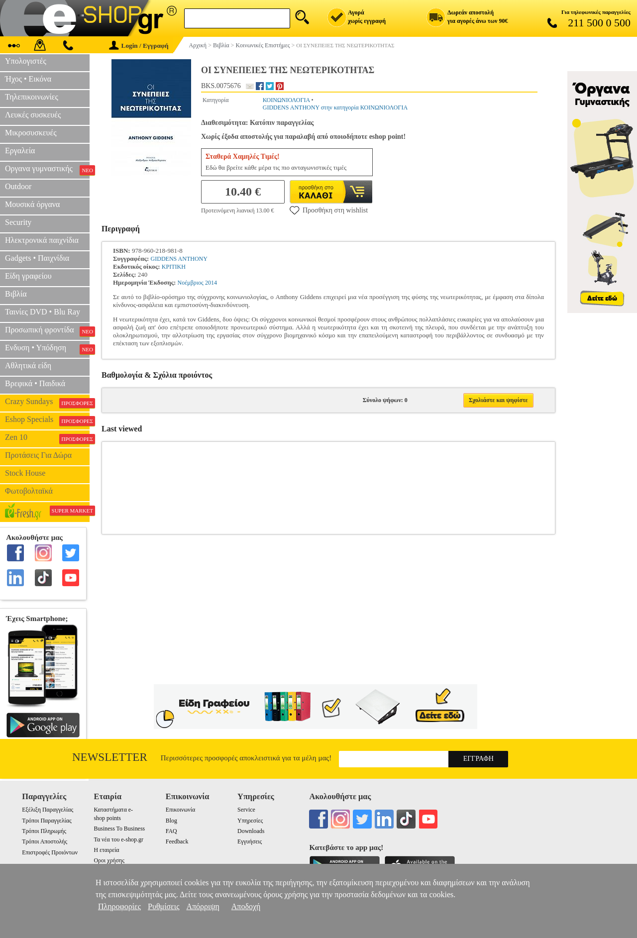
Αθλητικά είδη (28, 365)
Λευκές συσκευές (33, 114)
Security (18, 222)
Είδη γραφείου (28, 276)
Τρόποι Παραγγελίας (46, 820)
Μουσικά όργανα (32, 204)
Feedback (177, 841)
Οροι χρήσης (109, 860)
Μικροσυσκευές (31, 132)
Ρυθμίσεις (163, 906)
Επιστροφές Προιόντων (50, 852)
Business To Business (119, 828)
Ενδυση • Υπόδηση (47, 348)
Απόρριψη (202, 906)
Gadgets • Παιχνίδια (37, 258)
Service (246, 809)
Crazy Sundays (47, 402)
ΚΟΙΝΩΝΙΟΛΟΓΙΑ (286, 100)
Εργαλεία (20, 150)
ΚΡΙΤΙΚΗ (174, 266)
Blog (171, 820)
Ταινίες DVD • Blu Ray (42, 312)
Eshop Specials (47, 420)
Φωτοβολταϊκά (29, 491)
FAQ (171, 831)
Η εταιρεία (106, 849)
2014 (211, 282)
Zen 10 (47, 438)
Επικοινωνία (180, 809)
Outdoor (18, 186)
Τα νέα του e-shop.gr (118, 839)
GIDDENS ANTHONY (179, 258)
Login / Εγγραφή (139, 45)
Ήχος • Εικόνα (28, 79)
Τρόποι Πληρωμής (44, 831)
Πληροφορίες (119, 906)
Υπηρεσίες (250, 820)
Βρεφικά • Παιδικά (35, 383)
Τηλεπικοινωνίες (31, 97)
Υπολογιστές (25, 61)
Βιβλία (16, 294)
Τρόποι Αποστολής (44, 841)
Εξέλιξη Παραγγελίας (47, 809)
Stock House (25, 473)
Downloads (250, 831)
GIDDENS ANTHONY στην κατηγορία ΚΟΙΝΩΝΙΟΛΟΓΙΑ (335, 107)
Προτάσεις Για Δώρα (38, 455)
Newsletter (109, 757)
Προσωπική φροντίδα (47, 330)
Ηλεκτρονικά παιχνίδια (42, 240)
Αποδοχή (246, 906)
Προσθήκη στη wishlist (329, 210)
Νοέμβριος (191, 282)
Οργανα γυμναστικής (47, 169)
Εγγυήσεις (249, 841)
